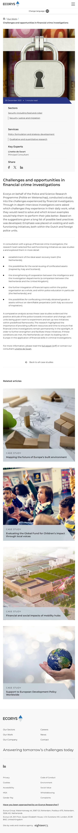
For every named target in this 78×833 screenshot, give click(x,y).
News (43, 734)
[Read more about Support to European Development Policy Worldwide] (39, 662)
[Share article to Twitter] (15, 168)
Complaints (46, 798)
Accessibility (8, 787)
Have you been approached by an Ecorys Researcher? (31, 805)
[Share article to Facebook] (9, 168)
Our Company (10, 739)
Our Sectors (9, 729)
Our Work (8, 734)
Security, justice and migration (24, 118)
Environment (46, 782)
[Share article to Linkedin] (21, 168)
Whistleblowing (48, 793)
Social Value (46, 787)
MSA (5, 793)
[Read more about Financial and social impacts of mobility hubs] (39, 583)
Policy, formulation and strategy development (31, 134)
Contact (45, 739)
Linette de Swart (23, 349)
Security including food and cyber (25, 113)
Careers (44, 729)
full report (47, 346)
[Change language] (39, 11)
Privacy (6, 777)
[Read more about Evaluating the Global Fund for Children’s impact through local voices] (39, 504)
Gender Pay (8, 798)
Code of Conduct (48, 777)
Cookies (6, 782)
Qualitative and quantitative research (28, 139)
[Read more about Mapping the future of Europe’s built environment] (39, 425)
